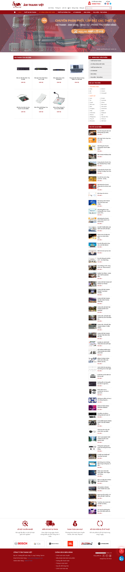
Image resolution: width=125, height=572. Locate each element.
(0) (69, 8)
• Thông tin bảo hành (61, 563)
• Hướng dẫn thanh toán (62, 560)
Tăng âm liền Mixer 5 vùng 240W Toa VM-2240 (76, 78)
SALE (19, 12)
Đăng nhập (75, 8)
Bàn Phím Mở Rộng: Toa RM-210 (41, 107)
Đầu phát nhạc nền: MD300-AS (59, 78)
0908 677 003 (28, 560)
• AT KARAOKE (93, 70)
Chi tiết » (99, 134)
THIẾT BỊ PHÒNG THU (64, 12)
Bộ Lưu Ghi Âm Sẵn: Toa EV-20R (23, 78)
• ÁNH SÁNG (93, 74)
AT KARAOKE (77, 12)
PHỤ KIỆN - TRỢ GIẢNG (100, 12)
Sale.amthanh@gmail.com (35, 558)
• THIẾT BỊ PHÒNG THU (96, 67)
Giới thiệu (51, 8)
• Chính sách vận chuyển (62, 555)
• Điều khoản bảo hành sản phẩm (65, 558)
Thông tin (58, 8)
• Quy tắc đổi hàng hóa (62, 566)
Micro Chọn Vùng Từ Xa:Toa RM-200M (59, 107)
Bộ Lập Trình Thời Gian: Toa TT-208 (41, 78)
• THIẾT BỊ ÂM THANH (95, 60)
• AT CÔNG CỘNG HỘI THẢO (97, 64)
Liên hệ (64, 8)
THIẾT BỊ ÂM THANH (30, 12)
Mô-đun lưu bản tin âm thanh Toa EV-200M (23, 107)
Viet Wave (109, 558)
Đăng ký (82, 8)
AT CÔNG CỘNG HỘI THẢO (47, 12)
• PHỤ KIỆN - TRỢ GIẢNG (96, 77)
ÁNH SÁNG (87, 12)
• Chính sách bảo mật (61, 568)
